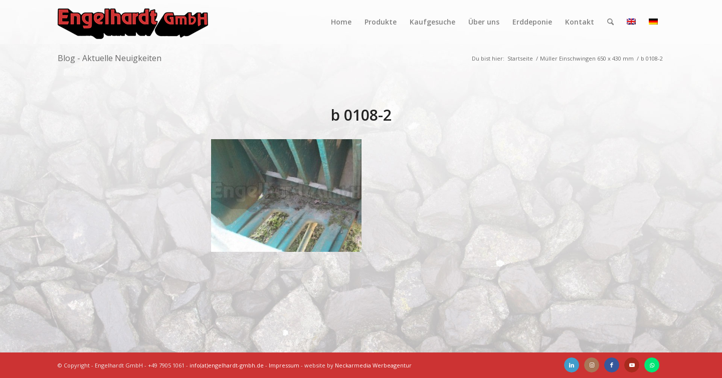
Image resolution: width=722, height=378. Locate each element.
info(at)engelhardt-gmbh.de (227, 365)
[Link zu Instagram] (591, 364)
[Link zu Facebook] (611, 364)
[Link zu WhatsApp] (651, 364)
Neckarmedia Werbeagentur (373, 365)
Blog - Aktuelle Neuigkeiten (109, 58)
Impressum (284, 365)
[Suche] (610, 22)
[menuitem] (341, 22)
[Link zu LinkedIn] (571, 364)
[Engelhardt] (133, 22)
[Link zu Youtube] (631, 364)
